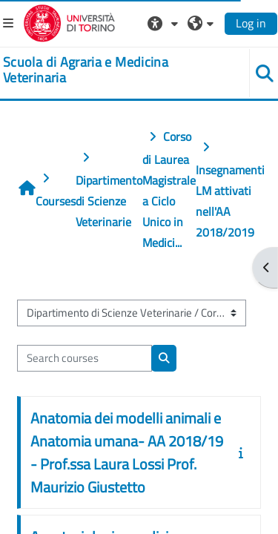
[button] (165, 23)
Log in (251, 23)
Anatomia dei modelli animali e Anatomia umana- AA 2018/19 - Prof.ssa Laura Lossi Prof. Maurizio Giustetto (126, 452)
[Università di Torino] (69, 21)
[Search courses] (84, 358)
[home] (116, 70)
